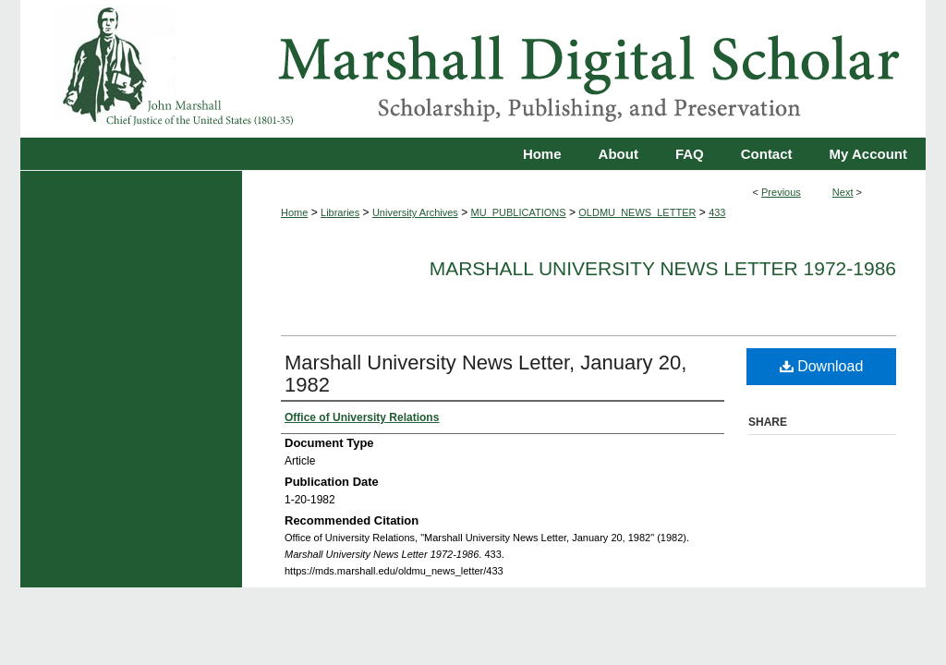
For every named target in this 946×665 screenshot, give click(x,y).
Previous (781, 192)
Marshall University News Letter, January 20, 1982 (485, 373)
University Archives (415, 212)
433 (717, 212)
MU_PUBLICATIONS (518, 212)
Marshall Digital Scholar (473, 69)
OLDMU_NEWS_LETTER (637, 212)
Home (294, 212)
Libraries (340, 212)
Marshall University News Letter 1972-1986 (663, 268)
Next (843, 192)
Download (822, 366)
